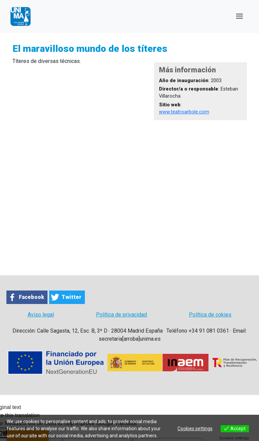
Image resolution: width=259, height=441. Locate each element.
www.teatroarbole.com (184, 112)
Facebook (31, 297)
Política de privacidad (121, 314)
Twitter (72, 297)
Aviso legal (41, 314)
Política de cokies (210, 314)
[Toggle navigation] (239, 16)
